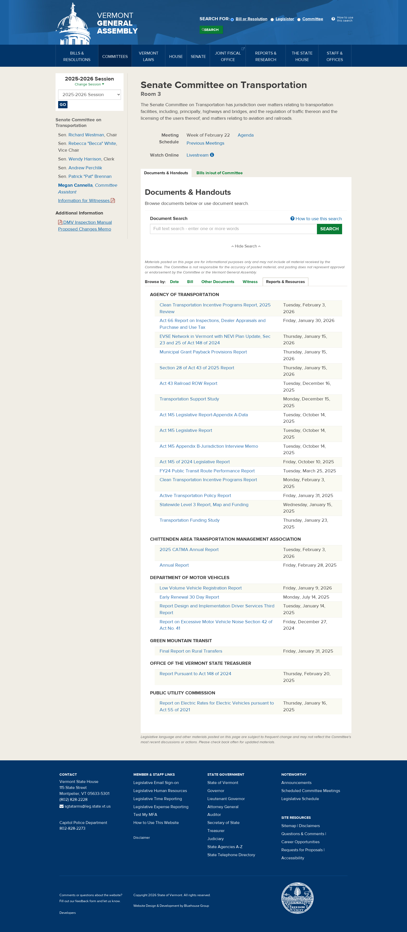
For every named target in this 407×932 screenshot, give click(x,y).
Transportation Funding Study (190, 520)
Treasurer (216, 830)
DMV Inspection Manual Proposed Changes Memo (85, 225)
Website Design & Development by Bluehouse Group (171, 906)
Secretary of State (223, 822)
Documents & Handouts (166, 173)
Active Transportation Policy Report (195, 496)
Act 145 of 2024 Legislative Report (195, 462)
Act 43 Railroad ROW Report (188, 383)
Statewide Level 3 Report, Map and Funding (204, 505)
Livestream (198, 155)
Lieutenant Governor (226, 798)
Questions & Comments (302, 833)
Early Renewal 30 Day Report (189, 597)
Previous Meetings (205, 143)
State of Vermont (222, 782)
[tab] (166, 173)
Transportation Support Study (189, 399)
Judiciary (215, 838)
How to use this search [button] (316, 219)
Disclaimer (141, 837)
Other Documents (217, 281)
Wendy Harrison (85, 159)
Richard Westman (86, 135)
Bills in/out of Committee (219, 173)
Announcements (296, 782)
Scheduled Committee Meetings (310, 790)
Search (211, 30)
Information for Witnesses (86, 201)
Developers (67, 913)
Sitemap (288, 825)
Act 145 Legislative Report (186, 430)
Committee (311, 19)
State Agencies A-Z (224, 846)
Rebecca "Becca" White (92, 143)
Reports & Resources (285, 281)
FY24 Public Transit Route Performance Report (207, 471)
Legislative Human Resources (160, 790)
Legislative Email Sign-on (156, 782)
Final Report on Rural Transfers (191, 651)
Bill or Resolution (249, 19)
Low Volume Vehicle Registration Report (201, 588)
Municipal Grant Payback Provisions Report (203, 352)
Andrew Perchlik (85, 168)
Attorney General (223, 806)
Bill (190, 281)
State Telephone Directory (231, 854)
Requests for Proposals (302, 850)
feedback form (85, 901)
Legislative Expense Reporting (160, 806)
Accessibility (292, 858)
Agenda (246, 135)
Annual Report (174, 565)
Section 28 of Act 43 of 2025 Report (197, 368)
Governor (215, 790)
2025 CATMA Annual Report (189, 550)
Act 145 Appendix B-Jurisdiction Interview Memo (209, 446)
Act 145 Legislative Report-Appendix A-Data (204, 415)
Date (174, 281)
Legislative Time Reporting (157, 798)
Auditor (214, 814)
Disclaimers (309, 825)
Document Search (246, 219)
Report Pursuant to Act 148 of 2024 (195, 674)
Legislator (283, 19)
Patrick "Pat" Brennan (90, 176)
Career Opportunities (300, 841)
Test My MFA (145, 814)
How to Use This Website (156, 822)
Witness (250, 281)
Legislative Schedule (300, 798)
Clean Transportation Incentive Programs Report (208, 480)
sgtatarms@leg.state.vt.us (85, 806)
